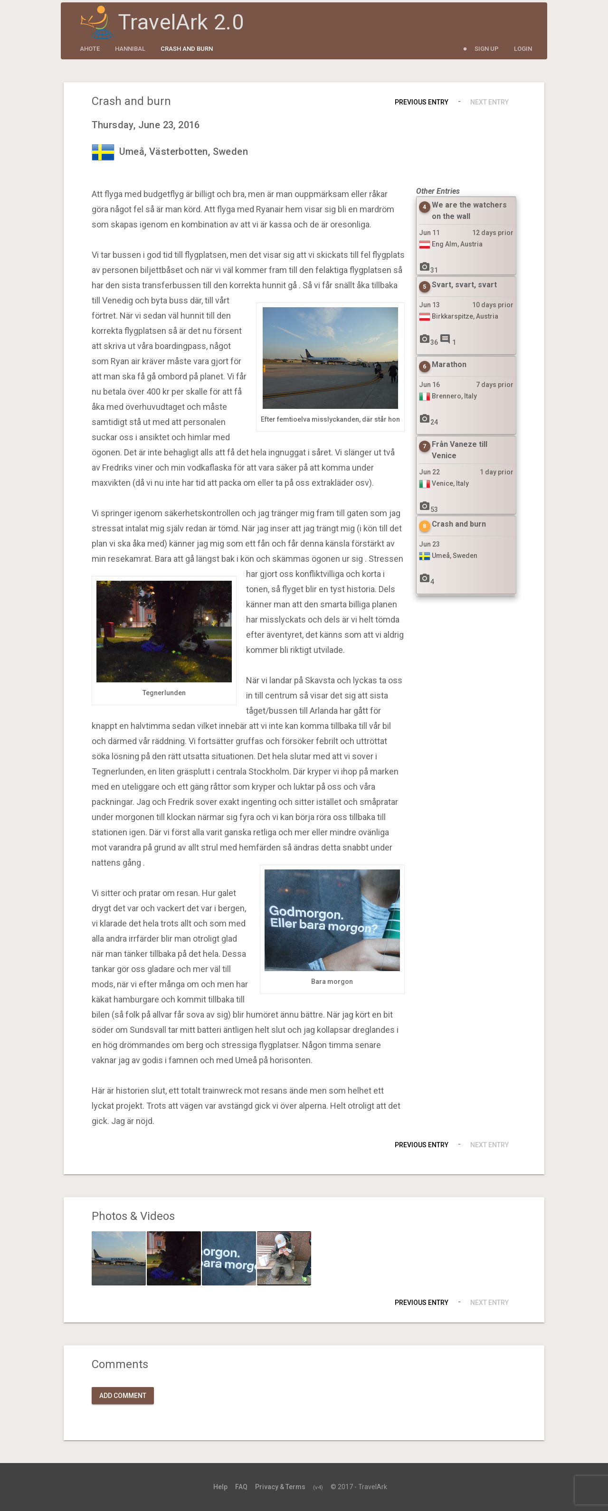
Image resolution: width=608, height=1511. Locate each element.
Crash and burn (187, 48)
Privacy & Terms (280, 1487)
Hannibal (130, 48)
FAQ (241, 1487)
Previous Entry (421, 102)
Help (220, 1487)
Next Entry (489, 102)
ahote (90, 48)
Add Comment (122, 1395)
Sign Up (487, 48)
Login (523, 48)
